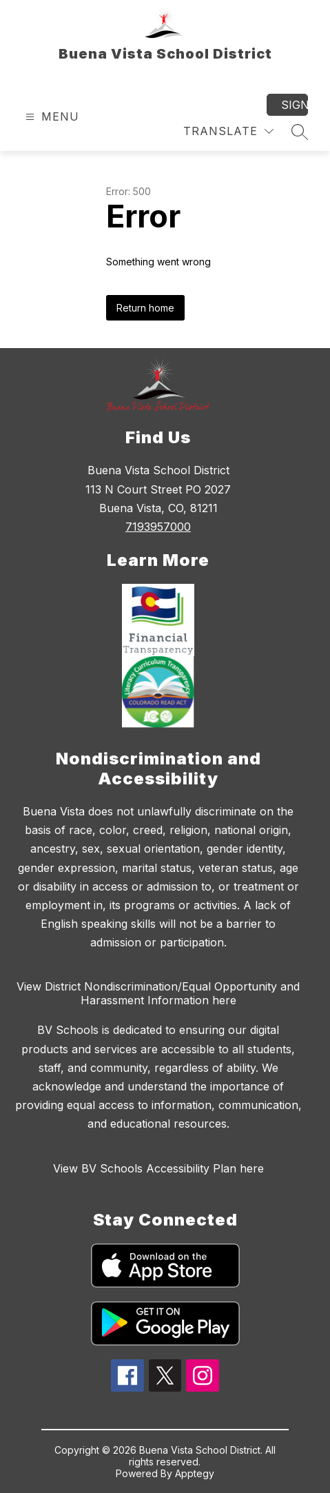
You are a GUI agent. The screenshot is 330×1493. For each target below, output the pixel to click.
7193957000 (158, 527)
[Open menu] (50, 116)
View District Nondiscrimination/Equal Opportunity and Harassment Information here (158, 993)
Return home (145, 308)
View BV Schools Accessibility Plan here (158, 1168)
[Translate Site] (228, 131)
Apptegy (194, 1473)
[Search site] (299, 131)
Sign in (294, 105)
